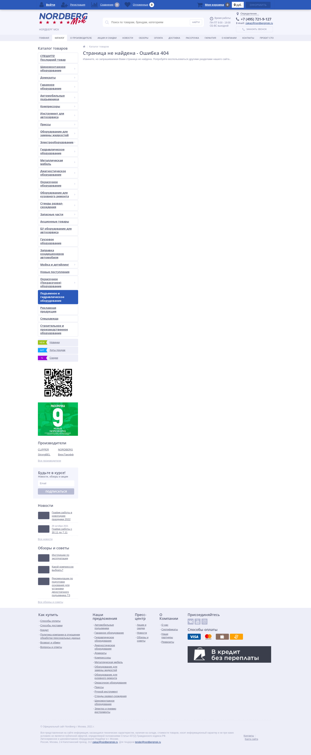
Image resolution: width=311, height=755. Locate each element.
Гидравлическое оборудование (57, 151)
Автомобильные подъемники (57, 97)
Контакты (248, 38)
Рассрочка (192, 38)
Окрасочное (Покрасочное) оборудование (57, 282)
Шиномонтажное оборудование (57, 68)
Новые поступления (54, 272)
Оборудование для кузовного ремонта (57, 194)
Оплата (158, 38)
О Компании (229, 38)
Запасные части (57, 214)
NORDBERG (65, 449)
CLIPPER (43, 449)
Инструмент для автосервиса (57, 115)
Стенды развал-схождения (57, 205)
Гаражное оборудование (57, 86)
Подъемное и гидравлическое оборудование (52, 296)
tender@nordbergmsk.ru (148, 742)
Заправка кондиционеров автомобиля (52, 253)
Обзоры (143, 38)
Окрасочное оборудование (57, 183)
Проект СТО (267, 38)
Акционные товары (54, 221)
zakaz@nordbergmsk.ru (259, 23)
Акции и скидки (107, 38)
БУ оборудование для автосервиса (56, 230)
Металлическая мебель (57, 162)
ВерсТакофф (66, 454)
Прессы (57, 124)
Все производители (49, 460)
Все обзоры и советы (50, 602)
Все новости (45, 539)
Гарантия (210, 38)
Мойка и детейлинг (57, 264)
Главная (44, 38)
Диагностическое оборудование (57, 172)
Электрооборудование (57, 142)
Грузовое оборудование (50, 241)
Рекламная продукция (48, 309)
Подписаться (56, 491)
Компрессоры (57, 106)
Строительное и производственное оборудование (54, 329)
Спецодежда (49, 318)
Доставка (174, 38)
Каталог (59, 38)
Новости (127, 38)
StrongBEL (44, 454)
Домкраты (57, 77)
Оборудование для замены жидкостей (57, 133)
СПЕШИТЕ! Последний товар (53, 57)
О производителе (81, 38)
